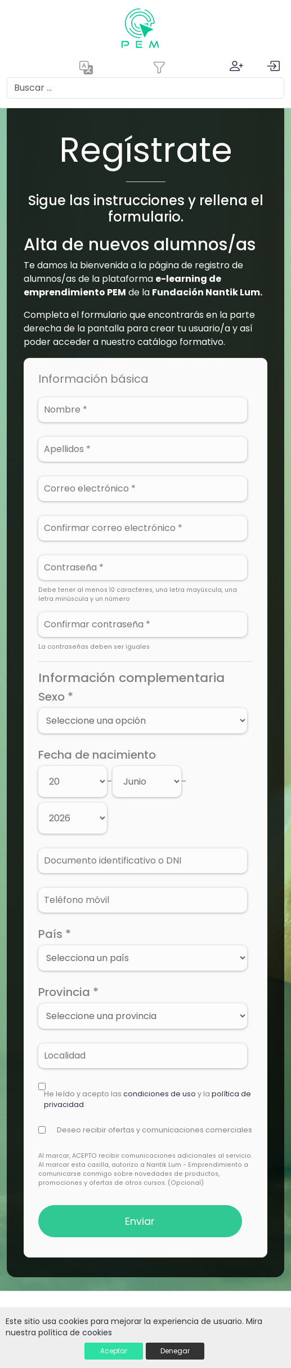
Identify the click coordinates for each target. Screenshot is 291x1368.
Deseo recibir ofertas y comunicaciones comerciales (154, 1130)
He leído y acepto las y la (147, 1099)
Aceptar (113, 1351)
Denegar (175, 1351)
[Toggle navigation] (159, 67)
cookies (97, 1332)
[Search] (145, 88)
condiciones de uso (159, 1094)
